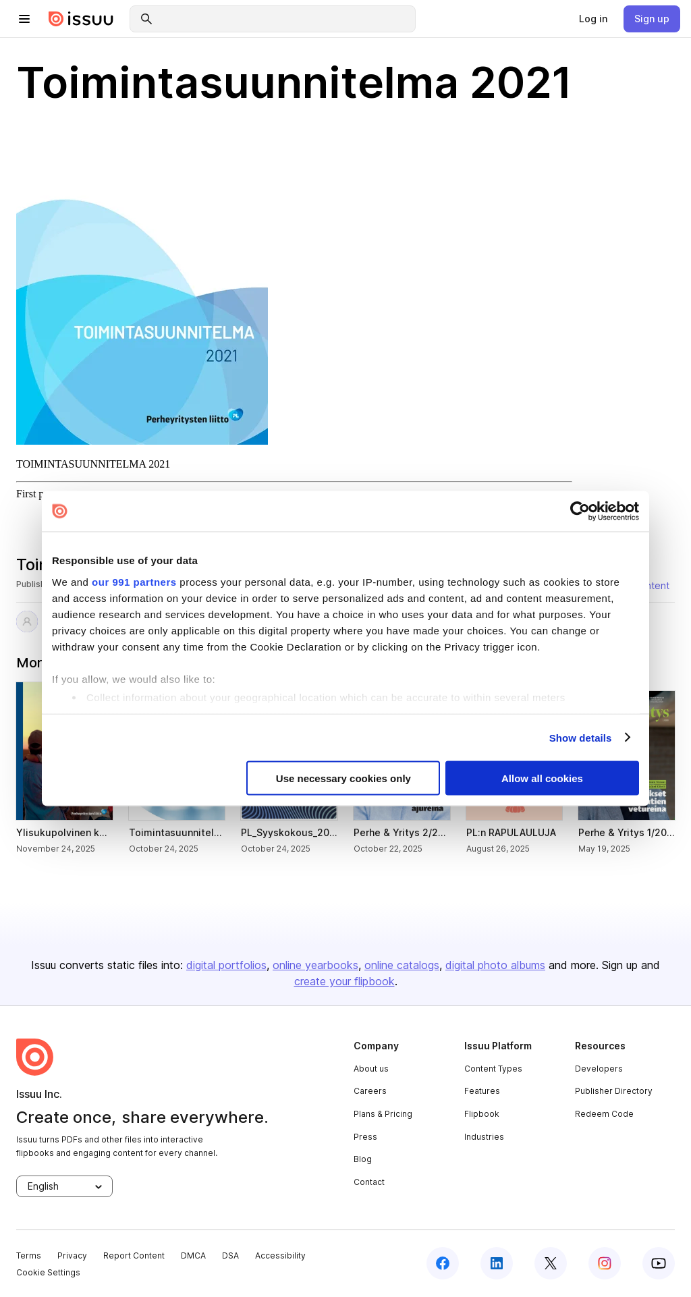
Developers (599, 1069)
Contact (369, 1182)
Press (365, 1137)
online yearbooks (315, 965)
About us (371, 1069)
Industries (484, 1137)
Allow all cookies (542, 778)
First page (37, 493)
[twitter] (550, 1263)
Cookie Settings (48, 1272)
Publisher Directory (614, 1091)
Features (482, 1091)
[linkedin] (496, 1263)
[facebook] (442, 1263)
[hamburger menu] (24, 18)
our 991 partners (134, 581)
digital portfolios (226, 965)
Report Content (134, 1255)
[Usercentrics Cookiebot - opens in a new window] (580, 511)
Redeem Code (604, 1114)
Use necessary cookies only (343, 778)
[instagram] (604, 1263)
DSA (230, 1255)
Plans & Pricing (383, 1114)
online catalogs (401, 965)
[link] (593, 18)
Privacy (72, 1255)
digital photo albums (495, 965)
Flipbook (481, 1114)
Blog (363, 1159)
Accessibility (280, 1255)
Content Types (493, 1069)
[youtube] (658, 1263)
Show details (580, 737)
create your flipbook (344, 981)
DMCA (193, 1255)
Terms (28, 1255)
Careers (370, 1091)
